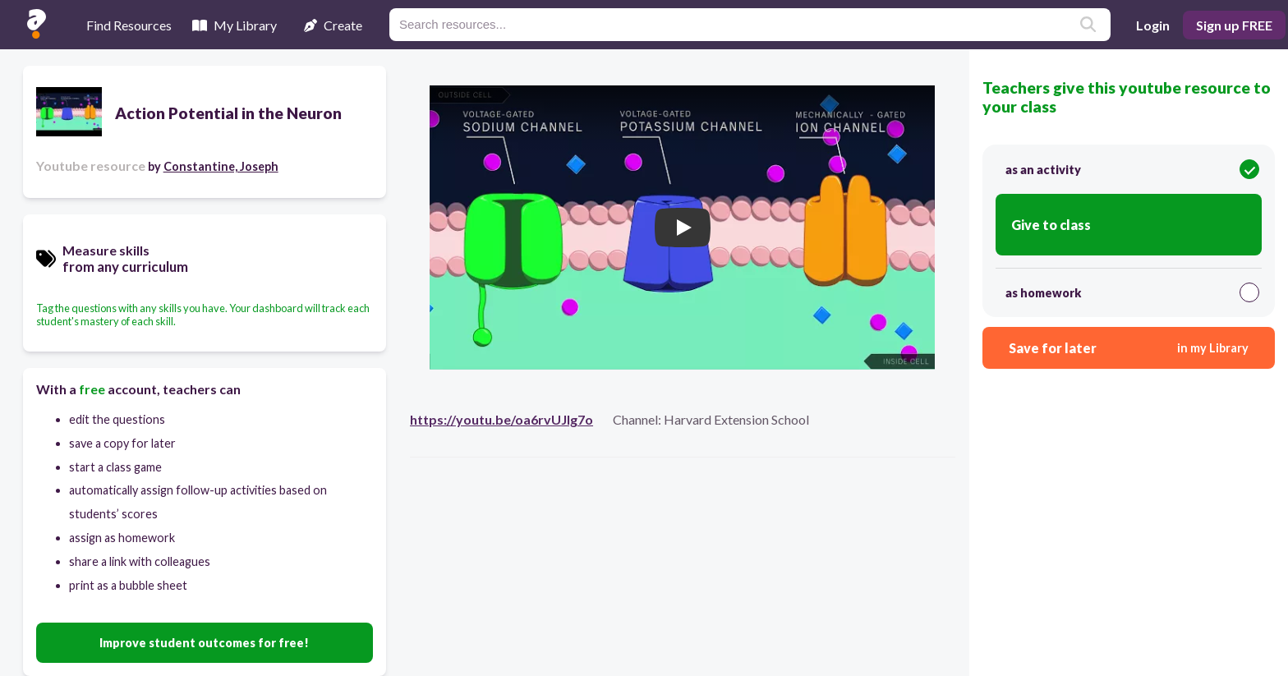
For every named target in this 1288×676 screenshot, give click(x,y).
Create (333, 25)
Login (1153, 25)
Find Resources (129, 25)
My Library (234, 25)
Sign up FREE (1234, 25)
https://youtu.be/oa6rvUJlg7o (501, 419)
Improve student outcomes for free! (204, 643)
